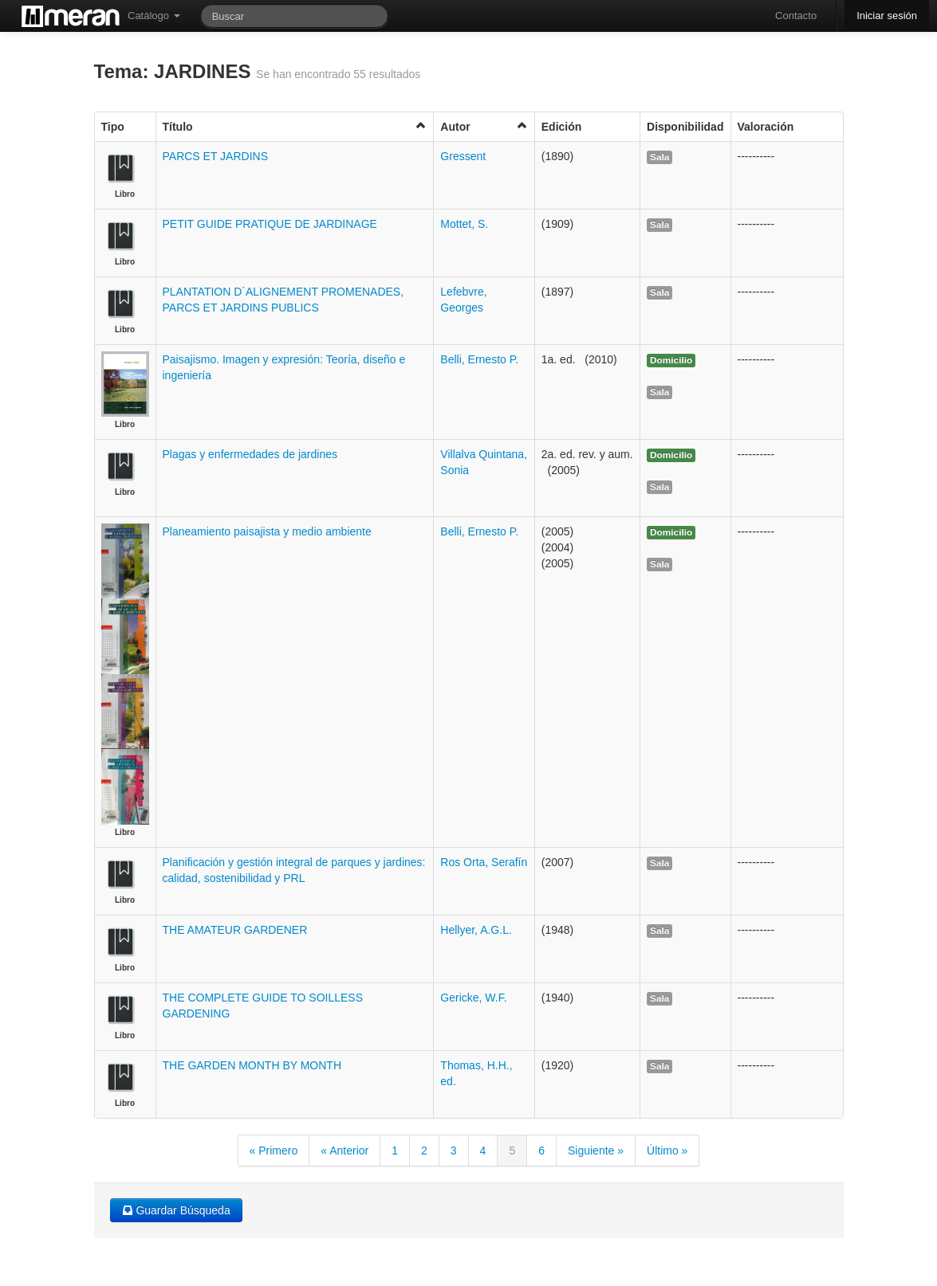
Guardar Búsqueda (176, 1210)
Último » (667, 1150)
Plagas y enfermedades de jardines (250, 454)
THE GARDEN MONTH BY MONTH (252, 1065)
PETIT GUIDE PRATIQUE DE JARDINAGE (270, 224)
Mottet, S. (464, 224)
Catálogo (154, 16)
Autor (483, 126)
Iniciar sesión (886, 16)
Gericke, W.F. (473, 997)
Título (295, 126)
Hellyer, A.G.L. (475, 929)
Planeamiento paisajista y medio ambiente (267, 531)
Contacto (796, 16)
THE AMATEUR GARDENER (235, 929)
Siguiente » (596, 1150)
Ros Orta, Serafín (483, 862)
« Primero (274, 1150)
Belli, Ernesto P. (479, 359)
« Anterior (344, 1150)
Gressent (463, 156)
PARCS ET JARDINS (216, 156)
